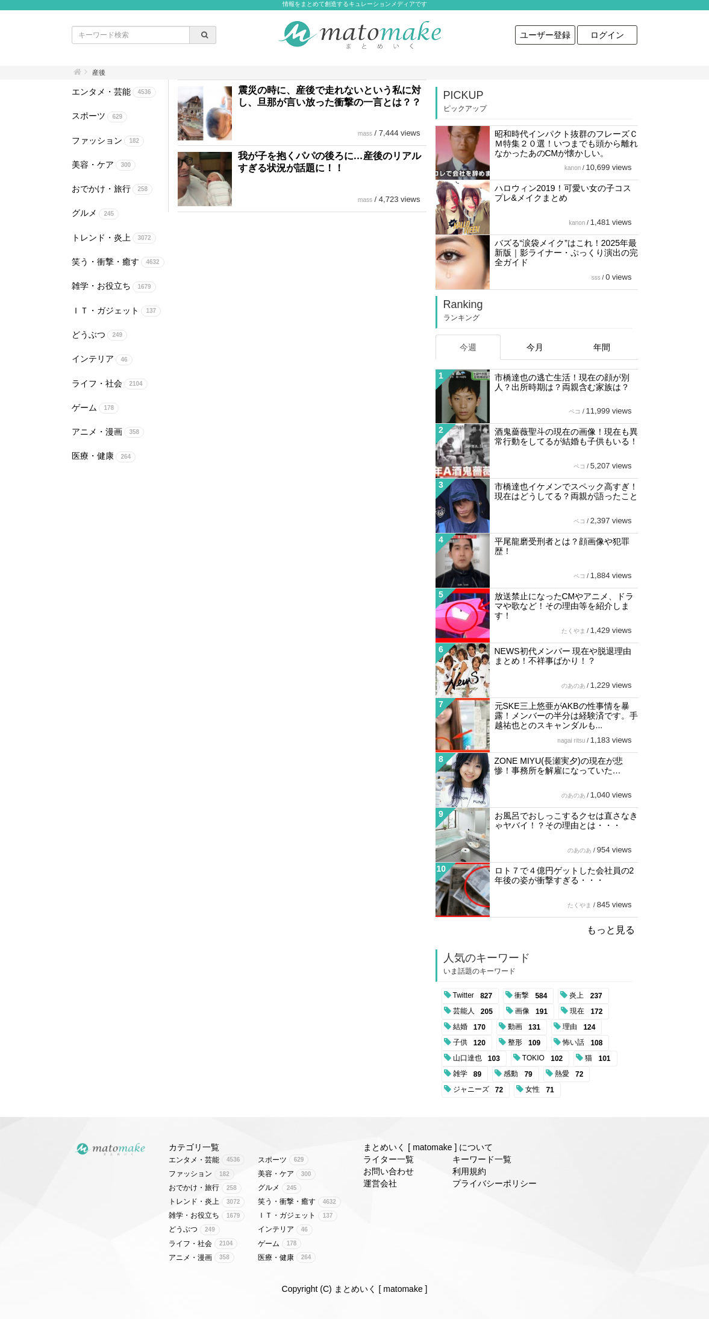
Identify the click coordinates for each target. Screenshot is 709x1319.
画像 (533, 1011)
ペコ (575, 411)
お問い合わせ (388, 1171)
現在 (588, 1011)
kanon (572, 168)
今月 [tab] (534, 347)
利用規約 (469, 1171)
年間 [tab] (601, 347)
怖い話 (585, 1042)
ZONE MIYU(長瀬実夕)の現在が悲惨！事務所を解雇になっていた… (559, 765)
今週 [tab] (468, 347)
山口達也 (478, 1058)
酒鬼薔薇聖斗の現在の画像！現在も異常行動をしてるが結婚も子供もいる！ (566, 436)
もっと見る (611, 930)
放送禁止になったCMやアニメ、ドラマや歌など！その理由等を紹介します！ (564, 605)
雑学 (469, 1074)
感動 (520, 1074)
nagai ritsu (571, 740)
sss (596, 277)
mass (365, 133)
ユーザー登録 (545, 35)
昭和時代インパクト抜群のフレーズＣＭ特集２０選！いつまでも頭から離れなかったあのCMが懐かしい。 (566, 143)
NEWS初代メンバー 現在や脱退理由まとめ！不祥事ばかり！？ (563, 656)
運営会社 (380, 1183)
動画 (526, 1027)
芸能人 (475, 1011)
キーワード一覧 (481, 1159)
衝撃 (532, 995)
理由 (581, 1027)
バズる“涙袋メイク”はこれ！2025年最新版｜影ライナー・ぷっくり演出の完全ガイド (566, 252)
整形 (526, 1042)
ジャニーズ (480, 1089)
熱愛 (571, 1074)
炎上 (587, 995)
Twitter (475, 995)
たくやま (573, 631)
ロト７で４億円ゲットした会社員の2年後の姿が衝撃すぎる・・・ (564, 875)
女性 (541, 1089)
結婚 (471, 1027)
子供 (471, 1042)
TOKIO (544, 1058)
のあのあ (573, 685)
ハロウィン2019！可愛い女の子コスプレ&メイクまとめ (563, 193)
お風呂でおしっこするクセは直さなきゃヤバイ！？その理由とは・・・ (566, 820)
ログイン (607, 35)
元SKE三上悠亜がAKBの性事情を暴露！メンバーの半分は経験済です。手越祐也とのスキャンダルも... (566, 715)
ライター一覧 (388, 1159)
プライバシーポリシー (494, 1183)
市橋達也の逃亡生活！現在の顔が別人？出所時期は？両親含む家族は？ (562, 382)
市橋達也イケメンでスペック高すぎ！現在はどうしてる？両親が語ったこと (566, 491)
